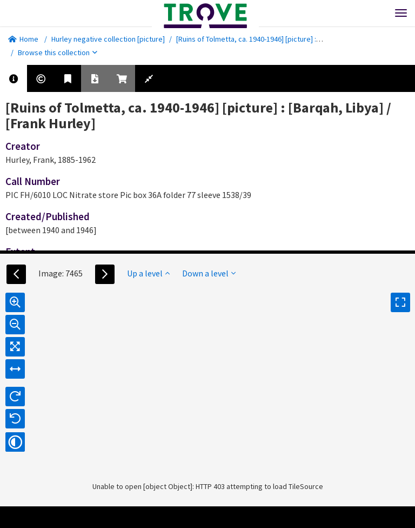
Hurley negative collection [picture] (108, 39)
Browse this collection (57, 52)
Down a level (209, 273)
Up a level (148, 273)
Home (23, 39)
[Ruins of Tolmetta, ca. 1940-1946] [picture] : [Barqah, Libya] (270, 39)
